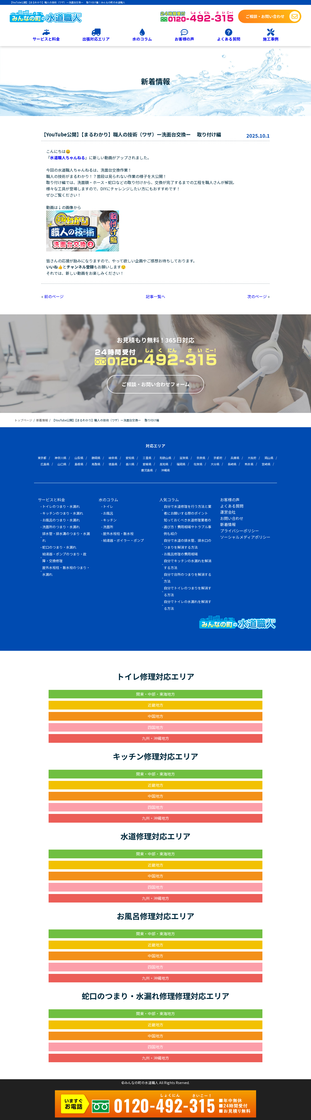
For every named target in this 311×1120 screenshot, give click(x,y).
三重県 (147, 458)
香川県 (130, 464)
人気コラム (169, 499)
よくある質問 (228, 38)
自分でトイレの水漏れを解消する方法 (187, 605)
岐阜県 (113, 458)
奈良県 (201, 458)
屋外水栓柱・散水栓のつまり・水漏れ (66, 571)
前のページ (54, 296)
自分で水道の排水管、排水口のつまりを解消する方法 (187, 544)
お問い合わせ (231, 518)
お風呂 (108, 513)
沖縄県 (165, 470)
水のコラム (142, 38)
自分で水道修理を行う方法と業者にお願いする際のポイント (187, 510)
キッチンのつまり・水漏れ (62, 513)
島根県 (79, 464)
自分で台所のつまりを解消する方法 (187, 578)
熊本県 (249, 464)
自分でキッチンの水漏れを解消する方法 (187, 564)
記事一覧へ (155, 296)
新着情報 (228, 524)
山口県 (62, 464)
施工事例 (270, 38)
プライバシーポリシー (239, 531)
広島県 (45, 464)
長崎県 (232, 464)
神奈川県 (60, 458)
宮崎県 (266, 464)
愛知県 (130, 458)
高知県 (164, 464)
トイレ (108, 506)
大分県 (215, 464)
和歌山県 (165, 458)
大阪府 (252, 458)
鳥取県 (96, 464)
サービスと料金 (46, 38)
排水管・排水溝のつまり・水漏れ (66, 537)
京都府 (218, 458)
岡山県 (269, 458)
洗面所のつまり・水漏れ (61, 526)
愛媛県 (147, 464)
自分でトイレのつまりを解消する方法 (187, 591)
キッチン (110, 520)
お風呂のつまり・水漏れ (61, 520)
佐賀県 (198, 464)
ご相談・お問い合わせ (265, 16)
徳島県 (113, 464)
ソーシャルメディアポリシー (245, 537)
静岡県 (96, 458)
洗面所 (108, 526)
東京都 (42, 458)
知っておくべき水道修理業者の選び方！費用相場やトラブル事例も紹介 (187, 527)
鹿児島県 (147, 470)
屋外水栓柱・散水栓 (118, 533)
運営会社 (228, 512)
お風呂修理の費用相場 (181, 554)
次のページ (257, 296)
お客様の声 (184, 38)
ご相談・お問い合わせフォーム (156, 384)
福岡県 (181, 464)
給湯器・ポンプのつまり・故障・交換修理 (64, 557)
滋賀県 (184, 458)
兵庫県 (235, 458)
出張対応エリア (96, 38)
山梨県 (79, 458)
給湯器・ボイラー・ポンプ (123, 540)
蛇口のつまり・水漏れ (59, 547)
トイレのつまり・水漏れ (61, 506)
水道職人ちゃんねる (67, 157)
